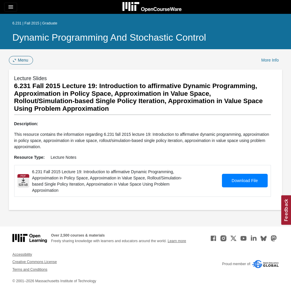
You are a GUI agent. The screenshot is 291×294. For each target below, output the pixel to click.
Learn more (177, 241)
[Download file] (23, 180)
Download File (245, 180)
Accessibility (22, 254)
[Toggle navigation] (10, 7)
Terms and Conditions (29, 269)
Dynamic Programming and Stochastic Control (109, 37)
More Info (270, 60)
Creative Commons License (34, 262)
